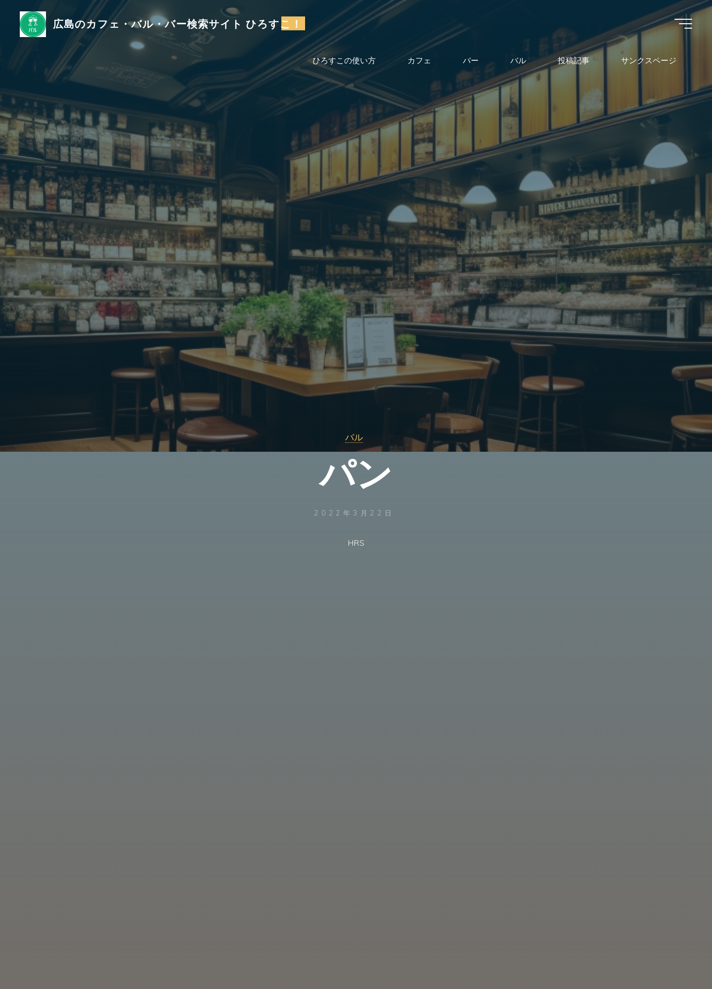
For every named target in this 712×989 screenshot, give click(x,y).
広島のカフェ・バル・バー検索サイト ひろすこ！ (178, 23)
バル (354, 436)
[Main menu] (683, 24)
